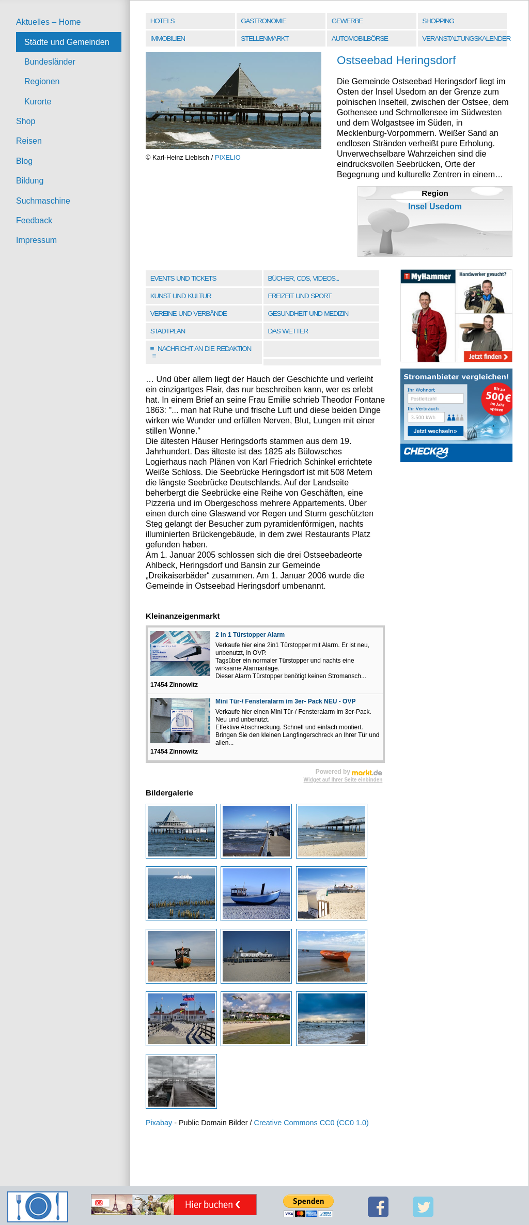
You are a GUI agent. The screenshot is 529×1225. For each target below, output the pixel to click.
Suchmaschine (43, 200)
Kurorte (37, 101)
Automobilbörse (360, 38)
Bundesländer (49, 61)
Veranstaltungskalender (465, 38)
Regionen (42, 81)
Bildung (29, 180)
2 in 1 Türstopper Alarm (250, 634)
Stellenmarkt (264, 38)
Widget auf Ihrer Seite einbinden (343, 780)
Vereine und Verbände (188, 313)
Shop (25, 121)
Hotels (162, 21)
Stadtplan (167, 331)
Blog (24, 161)
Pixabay (159, 1123)
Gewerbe (347, 21)
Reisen (29, 140)
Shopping (438, 21)
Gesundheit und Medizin (308, 313)
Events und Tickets (183, 278)
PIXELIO (228, 157)
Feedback (34, 220)
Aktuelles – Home (48, 22)
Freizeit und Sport (299, 296)
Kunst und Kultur (180, 296)
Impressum (36, 240)
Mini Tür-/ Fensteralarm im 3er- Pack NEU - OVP (285, 701)
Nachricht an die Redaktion (200, 352)
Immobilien (167, 38)
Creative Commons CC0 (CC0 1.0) (311, 1123)
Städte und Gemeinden (67, 42)
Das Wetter (287, 331)
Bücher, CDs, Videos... (303, 278)
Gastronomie (263, 21)
